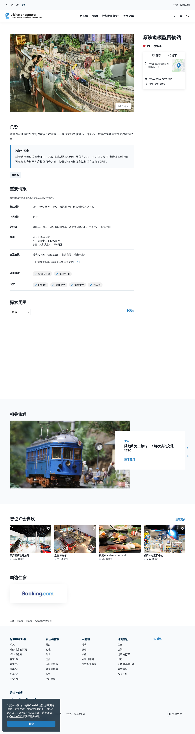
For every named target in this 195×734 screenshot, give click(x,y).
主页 (12, 620)
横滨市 (158, 46)
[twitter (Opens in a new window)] (6, 5)
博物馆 (15, 175)
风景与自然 (52, 669)
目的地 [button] (84, 16)
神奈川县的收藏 (18, 649)
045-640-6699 (157, 83)
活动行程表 (16, 654)
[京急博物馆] (75, 543)
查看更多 (180, 519)
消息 (12, 644)
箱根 (84, 654)
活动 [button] (95, 16)
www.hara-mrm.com (160, 79)
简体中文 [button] (175, 714)
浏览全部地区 (89, 664)
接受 (31, 723)
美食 (48, 654)
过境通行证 (124, 654)
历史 (48, 659)
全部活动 (50, 678)
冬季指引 (15, 674)
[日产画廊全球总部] (30, 543)
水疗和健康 (52, 664)
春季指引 (15, 659)
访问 (120, 649)
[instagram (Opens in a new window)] (12, 5)
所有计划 (122, 674)
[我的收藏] (187, 16)
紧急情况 (122, 669)
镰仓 (84, 649)
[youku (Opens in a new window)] (23, 5)
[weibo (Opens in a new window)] (17, 5)
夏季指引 (15, 664)
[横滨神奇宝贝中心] (164, 543)
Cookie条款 (16, 716)
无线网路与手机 (126, 664)
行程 (120, 659)
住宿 (120, 644)
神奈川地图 (88, 659)
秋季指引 (15, 669)
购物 (48, 674)
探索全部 (15, 678)
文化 (48, 649)
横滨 (84, 644)
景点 (48, 644)
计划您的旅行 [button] (110, 16)
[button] (180, 16)
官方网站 (41, 197)
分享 (172, 55)
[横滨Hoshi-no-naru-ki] (120, 543)
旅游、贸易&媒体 (182, 5)
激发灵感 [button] (128, 16)
